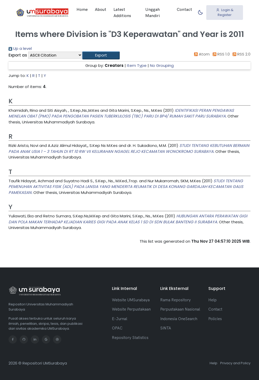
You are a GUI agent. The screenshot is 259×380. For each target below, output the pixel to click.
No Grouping (162, 65)
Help (212, 299)
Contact (184, 9)
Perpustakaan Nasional (180, 309)
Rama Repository (175, 299)
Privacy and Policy (235, 363)
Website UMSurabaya (131, 299)
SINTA (165, 328)
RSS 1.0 (220, 54)
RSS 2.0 (241, 54)
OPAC (117, 328)
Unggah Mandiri (152, 12)
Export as (18, 55)
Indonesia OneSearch (178, 318)
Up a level (20, 48)
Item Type (137, 65)
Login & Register (224, 12)
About (100, 9)
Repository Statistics (130, 337)
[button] (101, 55)
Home (82, 9)
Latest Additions (122, 12)
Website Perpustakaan (131, 309)
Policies (215, 318)
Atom (201, 54)
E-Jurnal (119, 318)
